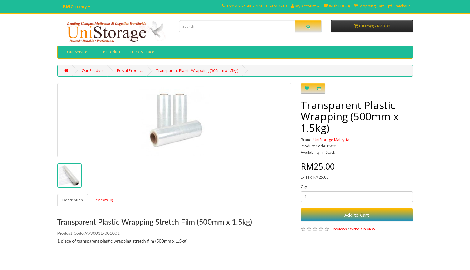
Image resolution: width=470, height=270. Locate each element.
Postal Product (130, 70)
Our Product (109, 52)
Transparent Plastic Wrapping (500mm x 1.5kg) (197, 70)
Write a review (362, 229)
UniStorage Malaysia (331, 139)
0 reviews (338, 229)
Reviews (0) (103, 200)
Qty (304, 186)
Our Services (78, 52)
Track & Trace (142, 52)
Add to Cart (356, 215)
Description (72, 200)
